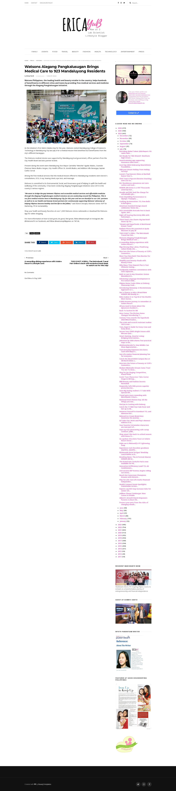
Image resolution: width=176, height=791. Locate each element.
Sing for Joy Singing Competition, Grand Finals (132, 373)
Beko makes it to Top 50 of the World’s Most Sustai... (135, 298)
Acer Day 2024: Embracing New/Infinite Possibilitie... (135, 166)
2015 (120, 546)
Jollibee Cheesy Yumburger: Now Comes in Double (132, 494)
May (122, 510)
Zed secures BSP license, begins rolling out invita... (135, 472)
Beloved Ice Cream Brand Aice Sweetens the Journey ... (131, 417)
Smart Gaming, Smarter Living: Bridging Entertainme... (131, 337)
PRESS (141, 51)
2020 (120, 533)
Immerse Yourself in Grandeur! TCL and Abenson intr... (135, 412)
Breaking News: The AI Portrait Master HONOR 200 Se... (135, 458)
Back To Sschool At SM (128, 311)
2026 (120, 128)
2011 (120, 557)
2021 (120, 530)
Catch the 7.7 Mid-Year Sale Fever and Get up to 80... (134, 408)
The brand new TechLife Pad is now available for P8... (133, 463)
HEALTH (98, 51)
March (122, 516)
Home (26, 3)
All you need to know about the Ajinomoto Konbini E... (132, 307)
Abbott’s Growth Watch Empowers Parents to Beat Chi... (133, 499)
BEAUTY (75, 51)
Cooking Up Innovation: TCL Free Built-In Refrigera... (134, 202)
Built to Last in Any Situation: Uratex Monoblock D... (134, 275)
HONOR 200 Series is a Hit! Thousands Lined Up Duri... (134, 189)
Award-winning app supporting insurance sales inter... (132, 161)
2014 (120, 549)
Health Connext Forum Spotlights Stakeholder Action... (132, 485)
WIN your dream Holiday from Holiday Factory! (134, 170)
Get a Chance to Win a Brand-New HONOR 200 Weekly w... (133, 293)
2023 (120, 525)
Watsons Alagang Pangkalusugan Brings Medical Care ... (133, 239)
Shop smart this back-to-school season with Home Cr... (135, 435)
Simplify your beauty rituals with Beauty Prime (132, 261)
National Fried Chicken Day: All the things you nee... (133, 401)
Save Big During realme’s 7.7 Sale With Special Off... (134, 392)
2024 (120, 133)
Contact (34, 3)
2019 (120, 535)
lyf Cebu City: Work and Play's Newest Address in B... (134, 421)
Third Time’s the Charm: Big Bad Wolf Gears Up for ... (134, 220)
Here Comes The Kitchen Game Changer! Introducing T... (132, 314)
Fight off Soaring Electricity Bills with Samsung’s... (134, 216)
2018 (120, 538)
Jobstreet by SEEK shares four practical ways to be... (135, 341)
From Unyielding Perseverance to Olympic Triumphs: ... (132, 198)
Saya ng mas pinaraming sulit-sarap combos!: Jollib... (134, 431)
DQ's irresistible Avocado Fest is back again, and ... (134, 211)
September (124, 144)
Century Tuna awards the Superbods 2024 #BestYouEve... (134, 319)
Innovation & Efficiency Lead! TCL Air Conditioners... (134, 467)
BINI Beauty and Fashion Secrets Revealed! (132, 382)
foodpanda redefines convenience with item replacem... (135, 271)
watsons (39, 60)
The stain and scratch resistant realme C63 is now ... (135, 323)
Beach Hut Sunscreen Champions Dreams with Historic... (132, 476)
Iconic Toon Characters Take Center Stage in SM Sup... (134, 378)
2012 (120, 554)
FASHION (86, 51)
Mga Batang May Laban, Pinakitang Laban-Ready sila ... (133, 248)
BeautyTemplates (44, 784)
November (124, 138)
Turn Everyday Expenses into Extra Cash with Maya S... (133, 351)
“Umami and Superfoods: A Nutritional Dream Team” (134, 225)
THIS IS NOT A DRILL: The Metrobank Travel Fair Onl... (134, 234)
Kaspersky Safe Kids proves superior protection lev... (134, 387)
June (122, 508)
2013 (120, 551)
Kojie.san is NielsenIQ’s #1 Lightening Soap (134, 444)
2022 (120, 527)
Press (32, 60)
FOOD (55, 51)
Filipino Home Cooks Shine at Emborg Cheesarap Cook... (134, 284)
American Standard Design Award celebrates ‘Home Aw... (133, 207)
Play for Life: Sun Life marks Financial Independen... (134, 481)
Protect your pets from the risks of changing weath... (133, 503)
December (124, 136)
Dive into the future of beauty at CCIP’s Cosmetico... (135, 252)
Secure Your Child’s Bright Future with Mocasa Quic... (134, 332)
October (123, 141)
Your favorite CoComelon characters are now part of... (134, 426)
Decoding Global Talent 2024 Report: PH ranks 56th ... (135, 152)
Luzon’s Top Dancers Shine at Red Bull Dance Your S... (134, 175)
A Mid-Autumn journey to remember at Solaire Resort (135, 302)
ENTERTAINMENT (128, 51)
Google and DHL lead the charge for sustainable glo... (133, 193)
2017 (120, 541)
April (122, 513)
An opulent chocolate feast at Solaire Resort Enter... (134, 440)
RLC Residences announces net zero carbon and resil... (134, 184)
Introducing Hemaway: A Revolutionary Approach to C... (135, 289)
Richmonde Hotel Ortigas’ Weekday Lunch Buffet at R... (133, 453)
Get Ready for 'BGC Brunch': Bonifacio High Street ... (134, 157)
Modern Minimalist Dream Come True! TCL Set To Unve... (134, 369)
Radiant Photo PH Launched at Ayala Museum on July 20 (134, 230)
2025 (120, 131)
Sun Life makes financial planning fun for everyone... (134, 355)
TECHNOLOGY (111, 51)
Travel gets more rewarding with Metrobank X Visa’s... (132, 396)
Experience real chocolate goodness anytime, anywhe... (134, 449)
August (123, 146)
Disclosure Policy (46, 3)
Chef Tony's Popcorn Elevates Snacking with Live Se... (135, 180)
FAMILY (35, 51)
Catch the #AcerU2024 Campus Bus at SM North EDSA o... (134, 360)
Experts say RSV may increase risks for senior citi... (135, 490)
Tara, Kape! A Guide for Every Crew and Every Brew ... (135, 328)
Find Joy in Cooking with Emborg (132, 404)
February (123, 518)
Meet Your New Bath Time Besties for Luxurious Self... (134, 257)
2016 (120, 543)
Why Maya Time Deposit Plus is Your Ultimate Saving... (134, 266)
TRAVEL (65, 51)
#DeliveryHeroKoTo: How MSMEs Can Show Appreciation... (134, 346)
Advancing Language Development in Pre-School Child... (134, 280)
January (123, 521)
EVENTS (45, 51)
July (121, 149)
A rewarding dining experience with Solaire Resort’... (133, 243)
